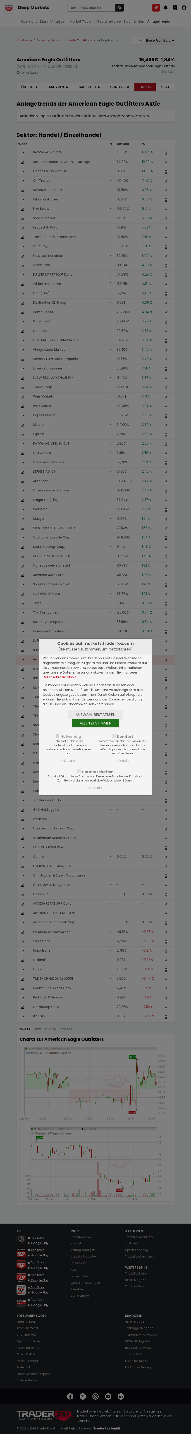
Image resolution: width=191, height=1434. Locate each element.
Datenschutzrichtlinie (59, 677)
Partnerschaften (98, 771)
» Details (68, 760)
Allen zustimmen (95, 723)
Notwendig (70, 736)
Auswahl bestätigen (95, 714)
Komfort (125, 736)
